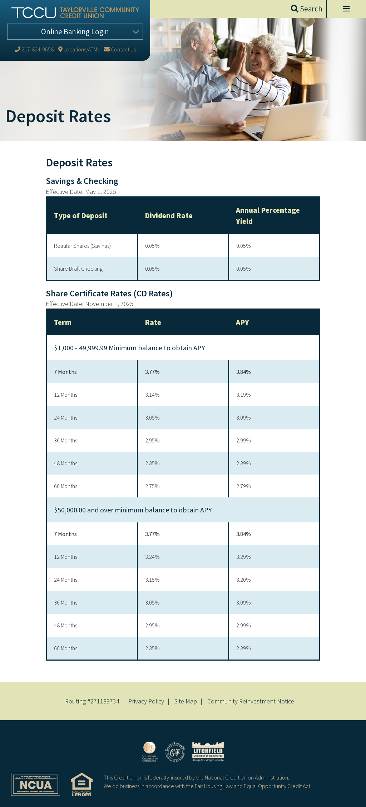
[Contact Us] (120, 49)
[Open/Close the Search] (306, 9)
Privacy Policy (146, 701)
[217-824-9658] (34, 49)
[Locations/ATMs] (78, 49)
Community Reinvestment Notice (250, 701)
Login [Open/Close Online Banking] (75, 31)
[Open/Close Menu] (346, 9)
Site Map (185, 701)
